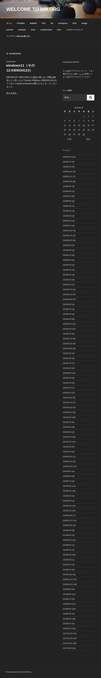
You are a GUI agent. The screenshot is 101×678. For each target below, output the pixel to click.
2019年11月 (68, 520)
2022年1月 (67, 393)
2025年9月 (67, 186)
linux (33, 30)
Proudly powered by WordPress (18, 672)
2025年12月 (68, 172)
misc (59, 30)
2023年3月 (67, 324)
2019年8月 (67, 535)
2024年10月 (68, 240)
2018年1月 (67, 628)
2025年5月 (67, 206)
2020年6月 (67, 486)
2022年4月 (67, 378)
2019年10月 (68, 525)
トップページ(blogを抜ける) (18, 36)
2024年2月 (67, 280)
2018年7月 (67, 599)
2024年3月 (67, 275)
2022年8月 (67, 358)
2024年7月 (67, 255)
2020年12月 (68, 457)
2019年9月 (67, 530)
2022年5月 (67, 373)
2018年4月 (67, 614)
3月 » (88, 139)
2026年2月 (67, 162)
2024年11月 (68, 235)
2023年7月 (67, 309)
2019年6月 (67, 545)
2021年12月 (68, 398)
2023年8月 (67, 304)
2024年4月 (67, 270)
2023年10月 (68, 299)
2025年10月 (68, 181)
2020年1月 (67, 511)
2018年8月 (67, 594)
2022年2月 (67, 388)
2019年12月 (68, 515)
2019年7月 (67, 540)
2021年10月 (68, 407)
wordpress (63, 23)
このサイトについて (74, 30)
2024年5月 (67, 265)
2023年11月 (68, 294)
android (9, 30)
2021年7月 (67, 422)
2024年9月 (67, 245)
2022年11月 (68, 344)
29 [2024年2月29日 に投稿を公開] (84, 134)
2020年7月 (67, 481)
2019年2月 (67, 565)
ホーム (9, 23)
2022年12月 (68, 339)
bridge (84, 23)
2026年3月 (67, 157)
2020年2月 (67, 506)
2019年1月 (67, 570)
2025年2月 (67, 221)
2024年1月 (67, 285)
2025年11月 (68, 176)
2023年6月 (67, 314)
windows (22, 30)
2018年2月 (67, 624)
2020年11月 (68, 461)
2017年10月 (68, 643)
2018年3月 (67, 619)
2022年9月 (67, 353)
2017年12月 (68, 633)
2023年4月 (67, 319)
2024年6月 (67, 260)
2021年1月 (67, 452)
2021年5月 (67, 432)
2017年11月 (68, 638)
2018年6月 (67, 604)
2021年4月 (67, 437)
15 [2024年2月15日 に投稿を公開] (84, 125)
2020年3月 (67, 501)
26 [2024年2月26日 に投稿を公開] (70, 134)
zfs (52, 23)
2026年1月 (67, 167)
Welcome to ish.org (33, 9)
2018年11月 (68, 579)
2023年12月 (68, 289)
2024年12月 (68, 231)
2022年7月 (67, 363)
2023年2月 (67, 329)
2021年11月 (68, 402)
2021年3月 (67, 442)
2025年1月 (67, 226)
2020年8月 (67, 476)
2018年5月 (67, 609)
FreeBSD (21, 23)
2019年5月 (67, 550)
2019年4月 (67, 555)
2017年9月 (67, 648)
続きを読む (11, 93)
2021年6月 (67, 427)
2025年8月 (67, 191)
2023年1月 (67, 334)
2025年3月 (67, 216)
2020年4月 (67, 496)
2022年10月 (68, 348)
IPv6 (75, 23)
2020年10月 (68, 466)
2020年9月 (67, 471)
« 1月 (69, 139)
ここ (81, 74)
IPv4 (68, 77)
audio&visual (46, 30)
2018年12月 (68, 574)
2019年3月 (67, 560)
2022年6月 (67, 368)
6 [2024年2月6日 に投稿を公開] (74, 121)
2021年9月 (67, 412)
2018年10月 (68, 584)
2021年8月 (67, 417)
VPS (44, 23)
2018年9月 (67, 589)
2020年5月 (67, 491)
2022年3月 (67, 383)
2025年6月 (67, 201)
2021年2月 (67, 447)
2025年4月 (67, 211)
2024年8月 (67, 250)
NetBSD (33, 23)
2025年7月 (67, 196)
